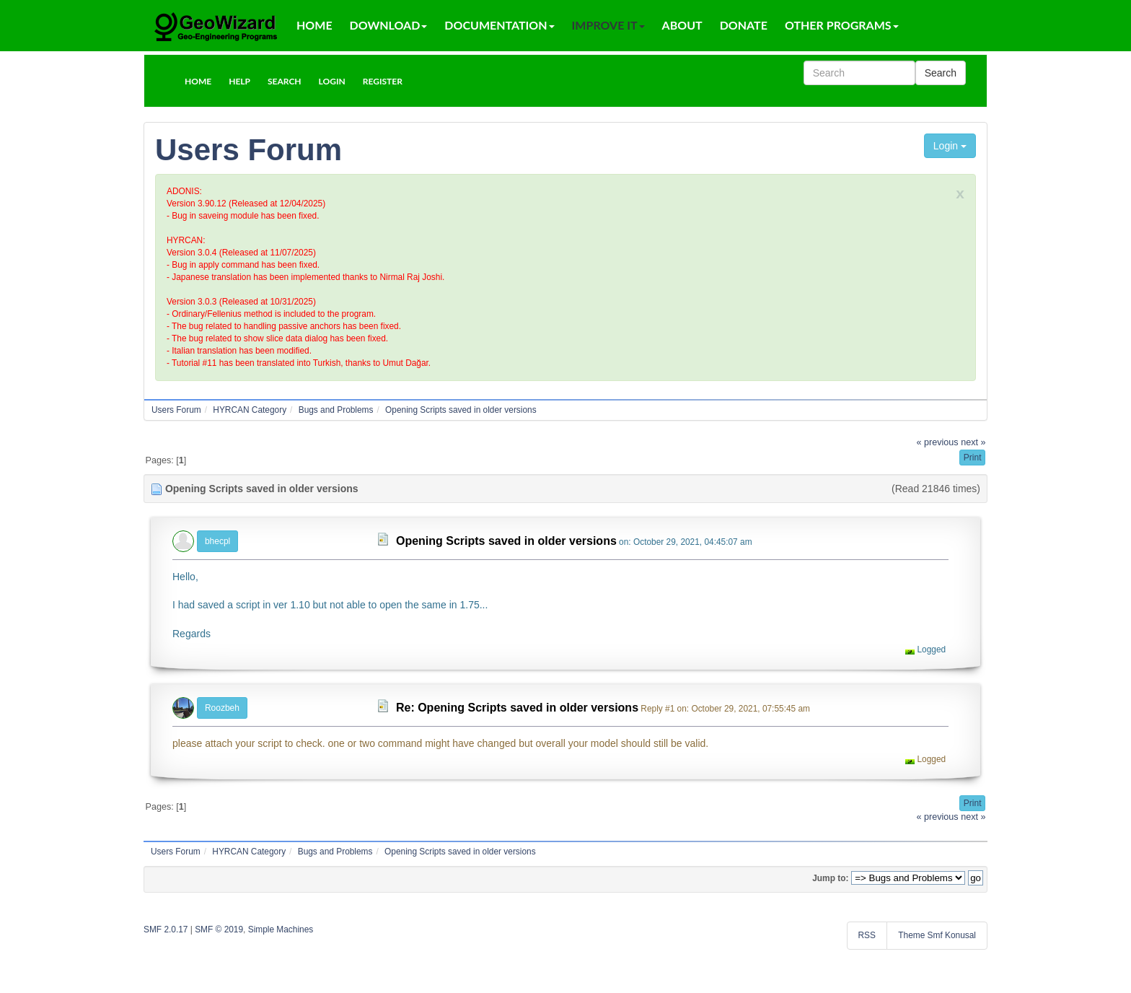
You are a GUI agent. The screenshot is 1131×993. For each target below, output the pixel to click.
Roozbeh (222, 708)
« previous (938, 442)
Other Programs (842, 25)
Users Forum (248, 150)
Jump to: (830, 878)
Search (940, 73)
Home (314, 25)
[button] (198, 81)
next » (973, 442)
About (682, 25)
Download (389, 25)
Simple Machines (281, 929)
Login (950, 146)
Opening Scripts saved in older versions (506, 541)
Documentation (499, 25)
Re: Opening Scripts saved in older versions (517, 707)
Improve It (608, 25)
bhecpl (217, 541)
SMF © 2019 (219, 929)
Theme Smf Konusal (937, 935)
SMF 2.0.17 (166, 929)
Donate (743, 25)
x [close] (960, 193)
